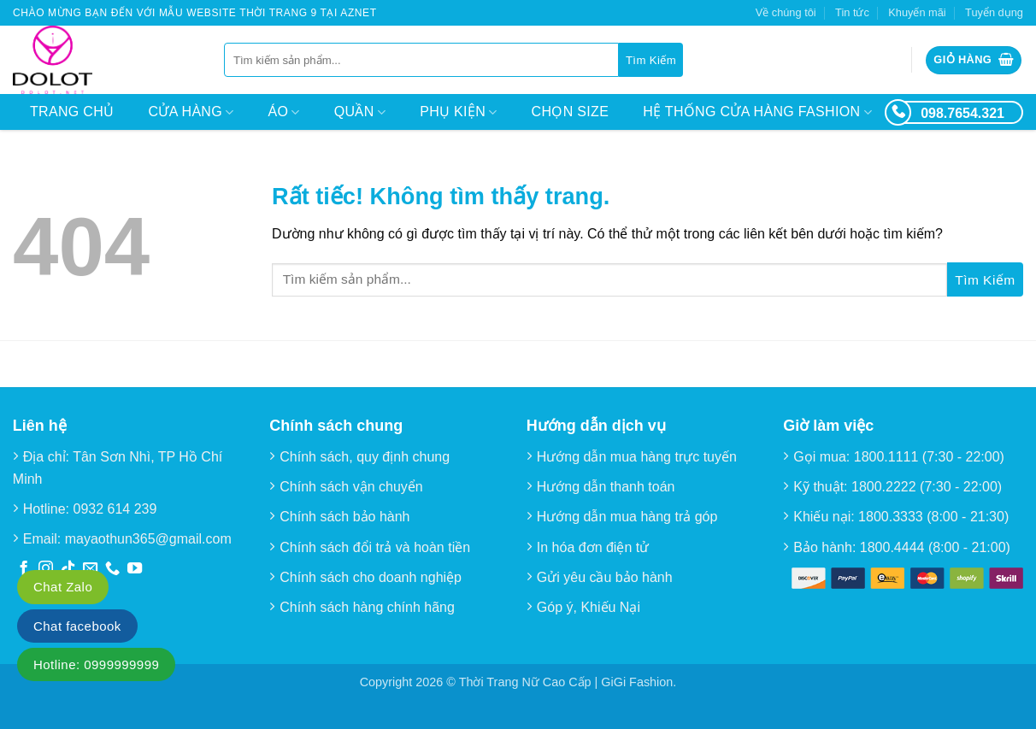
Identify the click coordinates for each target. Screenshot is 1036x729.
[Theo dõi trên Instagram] (45, 569)
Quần (360, 112)
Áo (284, 112)
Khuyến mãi (916, 12)
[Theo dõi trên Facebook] (23, 569)
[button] (973, 60)
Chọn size (570, 111)
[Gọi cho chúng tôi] (112, 569)
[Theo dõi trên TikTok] (68, 569)
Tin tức (852, 12)
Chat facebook (77, 626)
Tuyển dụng (994, 12)
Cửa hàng (190, 112)
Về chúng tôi (786, 12)
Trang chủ (72, 111)
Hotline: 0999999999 (96, 664)
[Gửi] (651, 60)
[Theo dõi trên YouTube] (134, 569)
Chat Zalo (62, 586)
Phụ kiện (458, 112)
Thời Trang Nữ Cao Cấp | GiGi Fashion (566, 682)
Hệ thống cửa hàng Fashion (757, 112)
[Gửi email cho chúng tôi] (90, 569)
